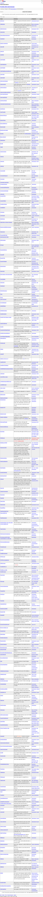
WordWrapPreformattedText (5, 885)
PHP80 (35, 199)
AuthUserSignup (3, 87)
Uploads (35, 43)
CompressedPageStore (4, 187)
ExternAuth (2, 271)
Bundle (1, 143)
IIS (23, 358)
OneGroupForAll (3, 475)
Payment (33, 582)
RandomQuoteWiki (3, 608)
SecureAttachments (4, 657)
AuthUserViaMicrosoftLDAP (5, 92)
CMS (32, 138)
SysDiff (1, 752)
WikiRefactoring (3, 863)
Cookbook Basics (3, 204)
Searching (33, 654)
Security (33, 48)
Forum (37, 46)
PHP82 (33, 248)
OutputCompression (4, 491)
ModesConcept (3, 413)
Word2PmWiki (3, 882)
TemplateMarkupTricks (4, 763)
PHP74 (38, 350)
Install (37, 365)
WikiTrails (38, 235)
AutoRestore (2, 108)
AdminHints (2, 32)
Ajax (32, 587)
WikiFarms (33, 279)
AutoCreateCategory (4, 94)
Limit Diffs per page (4, 376)
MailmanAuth (2, 394)
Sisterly (1, 695)
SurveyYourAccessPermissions (6, 745)
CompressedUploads (4, 190)
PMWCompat (2, 563)
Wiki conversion (34, 197)
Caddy (1, 147)
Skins (34, 459)
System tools (35, 145)
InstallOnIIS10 (3, 361)
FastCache (2, 282)
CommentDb (2, 170)
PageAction (2, 494)
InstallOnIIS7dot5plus (4, 365)
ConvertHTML (3, 196)
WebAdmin (2, 840)
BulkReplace (2, 140)
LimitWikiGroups (3, 384)
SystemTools (34, 123)
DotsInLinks (2, 231)
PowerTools (2, 574)
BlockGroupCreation (4, 130)
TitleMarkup (2, 772)
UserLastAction (3, 821)
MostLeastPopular (3, 421)
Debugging (33, 551)
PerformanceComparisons (5, 533)
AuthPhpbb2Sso (3, 64)
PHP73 (33, 199)
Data (32, 847)
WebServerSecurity (4, 843)
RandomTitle (2, 611)
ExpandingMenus (3, 249)
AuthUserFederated (4, 81)
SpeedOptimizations (4, 724)
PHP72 (35, 25)
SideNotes (2, 678)
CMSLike (2, 166)
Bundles (37, 143)
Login (32, 442)
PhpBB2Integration (3, 553)
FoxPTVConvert (3, 299)
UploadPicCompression (4, 801)
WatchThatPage (3, 832)
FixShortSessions (3, 290)
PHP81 (38, 159)
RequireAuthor (3, 640)
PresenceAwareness (4, 586)
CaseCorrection (3, 151)
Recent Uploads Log (4, 627)
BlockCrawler (2, 126)
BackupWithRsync (3, 123)
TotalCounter (2, 780)
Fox (37, 299)
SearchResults (3, 654)
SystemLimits (2, 755)
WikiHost (2, 858)
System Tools (34, 850)
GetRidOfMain (3, 306)
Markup (38, 196)
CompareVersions (3, 184)
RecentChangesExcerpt (4, 624)
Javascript (37, 346)
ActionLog (2, 20)
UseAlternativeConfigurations (5, 803)
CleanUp (2, 156)
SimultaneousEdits (3, 688)
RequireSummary (3, 647)
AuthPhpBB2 (2, 59)
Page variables (34, 768)
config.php (2, 194)
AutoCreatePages (3, 97)
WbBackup (2, 837)
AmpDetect (2, 38)
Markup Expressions (35, 576)
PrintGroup (2, 594)
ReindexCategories (4, 637)
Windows (38, 688)
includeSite (16, 345)
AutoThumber (2, 112)
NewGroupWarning (3, 461)
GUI (34, 624)
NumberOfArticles (3, 472)
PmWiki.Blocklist (28, 133)
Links (37, 35)
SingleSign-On (3, 692)
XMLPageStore (3, 888)
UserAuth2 (2, 811)
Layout (33, 336)
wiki (32, 863)
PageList (36, 514)
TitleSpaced (2, 776)
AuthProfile (2, 74)
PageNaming (34, 371)
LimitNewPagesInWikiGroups (5, 381)
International (33, 370)
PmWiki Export (3, 571)
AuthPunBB (2, 77)
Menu (32, 459)
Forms (35, 467)
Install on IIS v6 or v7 (4, 358)
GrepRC (1, 326)
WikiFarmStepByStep (4, 853)
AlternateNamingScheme (5, 35)
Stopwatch (2, 735)
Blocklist (1, 133)
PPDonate (2, 581)
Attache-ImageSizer (4, 43)
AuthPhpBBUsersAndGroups (5, 71)
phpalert (1, 549)
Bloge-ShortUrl (3, 136)
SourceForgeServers (4, 717)
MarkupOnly (33, 389)
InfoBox (1, 349)
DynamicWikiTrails (3, 235)
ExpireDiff (2, 254)
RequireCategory (3, 644)
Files (37, 875)
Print (6, 894)
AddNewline (2, 24)
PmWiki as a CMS (3, 569)
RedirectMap (2, 634)
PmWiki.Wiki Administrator (7, 6)
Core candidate (34, 107)
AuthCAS (2, 51)
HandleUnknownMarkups (5, 333)
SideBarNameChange (4, 670)
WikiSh (1, 872)
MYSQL (36, 439)
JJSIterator (2, 373)
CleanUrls (2, 161)
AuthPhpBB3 (2, 67)
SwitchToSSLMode (3, 749)
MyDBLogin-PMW (3, 442)
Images (33, 43)
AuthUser (17, 82)
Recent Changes (10, 894)
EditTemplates (3, 240)
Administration (13, 8)
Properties (2, 600)
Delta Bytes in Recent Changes (6, 222)
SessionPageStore (3, 664)
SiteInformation (3, 705)
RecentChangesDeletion (4, 619)
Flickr (1, 294)
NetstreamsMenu (3, 457)
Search (15, 894)
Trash (1, 791)
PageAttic (2, 497)
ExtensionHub (3, 266)
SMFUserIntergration (4, 714)
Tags (1, 758)
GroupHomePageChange (5, 330)
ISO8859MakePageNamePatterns (6, 368)
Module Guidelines (3, 417)
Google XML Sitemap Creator (5, 317)
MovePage (2, 431)
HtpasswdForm (3, 338)
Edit (0, 894)
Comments (33, 177)
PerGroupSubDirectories (4, 541)
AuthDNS (2, 54)
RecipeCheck (2, 630)
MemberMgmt (3, 399)
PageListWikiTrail (3, 512)
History (3, 894)
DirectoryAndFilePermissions (5, 227)
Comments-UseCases (4, 182)
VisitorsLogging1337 (4, 829)
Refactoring (35, 863)
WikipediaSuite (34, 105)
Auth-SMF (2, 46)
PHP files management (4, 559)
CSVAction (2, 212)
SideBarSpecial (3, 674)
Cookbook (2, 2)
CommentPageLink (4, 175)
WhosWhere (2, 847)
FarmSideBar (2, 279)
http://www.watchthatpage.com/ (19, 834)
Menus (38, 323)
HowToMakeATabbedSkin (5, 336)
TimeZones (2, 768)
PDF (32, 566)
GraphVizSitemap (3, 323)
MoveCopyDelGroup (4, 426)
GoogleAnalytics (3, 313)
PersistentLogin (3, 546)
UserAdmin (19, 90)
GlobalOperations (3, 310)
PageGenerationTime (4, 511)
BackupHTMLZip (3, 115)
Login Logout (2, 387)
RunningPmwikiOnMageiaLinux (6, 652)
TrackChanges (3, 786)
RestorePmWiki (3, 649)
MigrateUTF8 (2, 407)
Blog (38, 447)
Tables (33, 202)
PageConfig (2, 501)
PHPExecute (2, 556)
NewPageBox (2, 467)
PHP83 (33, 269)
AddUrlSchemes (3, 28)
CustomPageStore (34, 189)
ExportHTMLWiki (3, 261)
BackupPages (3, 120)
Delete (33, 429)
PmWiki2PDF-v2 (3, 566)
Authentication (34, 56)
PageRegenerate (3, 517)
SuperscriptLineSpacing (4, 742)
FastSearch (2, 285)
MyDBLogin (2, 437)
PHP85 (35, 118)
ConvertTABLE (3, 200)
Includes (33, 215)
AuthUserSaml (3, 84)
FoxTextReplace (3, 302)
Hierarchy (33, 685)
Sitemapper (2, 709)
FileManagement (34, 428)
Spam (33, 246)
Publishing (33, 213)
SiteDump (2, 700)
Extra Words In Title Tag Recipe (6, 274)
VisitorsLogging (3, 826)
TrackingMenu (3, 789)
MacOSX (2, 391)
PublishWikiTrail (3, 603)
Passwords (33, 292)
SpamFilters (2, 721)
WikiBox (1, 850)
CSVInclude (2, 215)
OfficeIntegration (34, 883)
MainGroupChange (3, 397)
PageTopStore (3, 528)
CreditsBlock (2, 207)
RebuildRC (2, 614)
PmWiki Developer (34, 420)
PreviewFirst (2, 590)
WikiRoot (2, 866)
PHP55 (33, 25)
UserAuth (2, 808)
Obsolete (38, 94)
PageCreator (2, 504)
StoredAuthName (3, 739)
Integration (33, 294)
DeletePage (2, 218)
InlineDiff (2, 353)
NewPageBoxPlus (17, 470)
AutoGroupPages (3, 100)
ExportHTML (2, 258)
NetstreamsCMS (3, 447)
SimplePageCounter (4, 680)
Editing (33, 24)
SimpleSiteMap (3, 683)
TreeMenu (2, 794)
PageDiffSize (2, 507)
